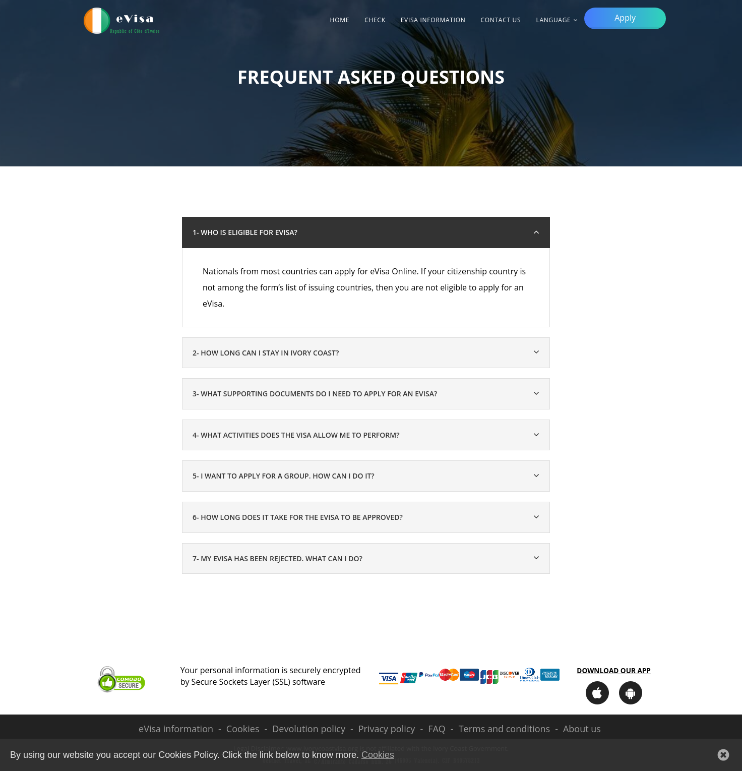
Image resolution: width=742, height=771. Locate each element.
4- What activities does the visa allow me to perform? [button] (296, 435)
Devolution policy (308, 729)
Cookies (243, 729)
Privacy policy (386, 729)
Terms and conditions (504, 729)
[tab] (366, 353)
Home (340, 20)
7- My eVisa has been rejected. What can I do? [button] (277, 558)
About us (582, 729)
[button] (723, 755)
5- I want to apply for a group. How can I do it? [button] (284, 476)
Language (553, 20)
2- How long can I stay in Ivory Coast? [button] (266, 353)
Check (375, 20)
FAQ (437, 729)
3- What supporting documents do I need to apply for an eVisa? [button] (315, 393)
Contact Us (500, 20)
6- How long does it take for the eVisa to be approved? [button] (298, 517)
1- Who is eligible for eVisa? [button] (245, 232)
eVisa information (433, 20)
